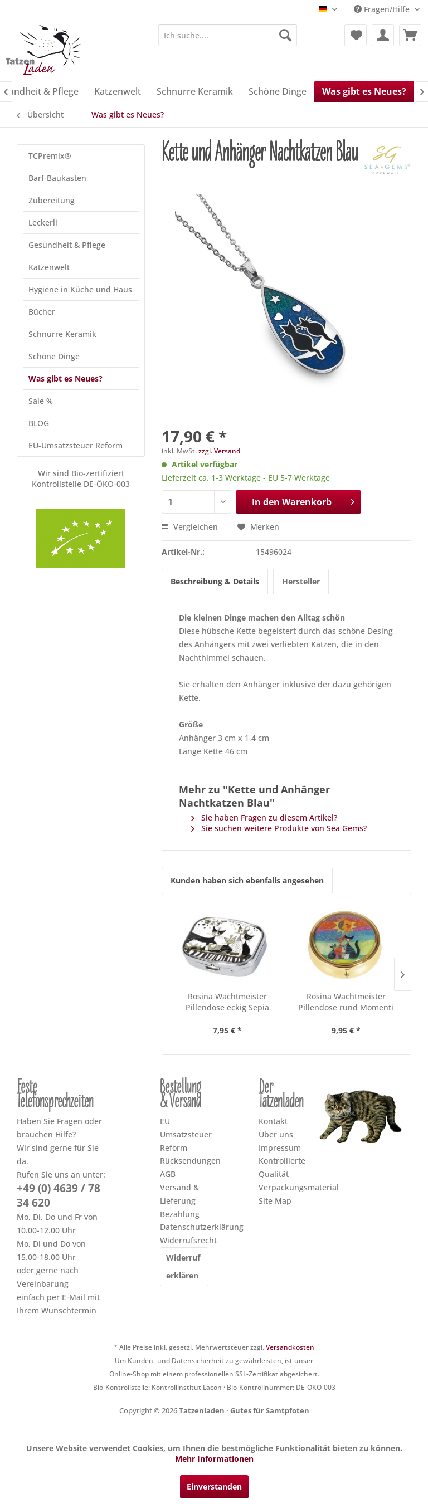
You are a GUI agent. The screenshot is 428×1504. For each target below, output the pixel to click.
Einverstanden (214, 1486)
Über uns (276, 1134)
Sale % (40, 400)
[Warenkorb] (410, 35)
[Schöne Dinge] (277, 91)
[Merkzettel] (355, 35)
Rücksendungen (184, 1160)
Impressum (280, 1147)
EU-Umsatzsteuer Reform (75, 445)
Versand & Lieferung (179, 1194)
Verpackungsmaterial (283, 1187)
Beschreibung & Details (215, 581)
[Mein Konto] (383, 35)
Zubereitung (51, 200)
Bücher (41, 311)
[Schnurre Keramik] (195, 91)
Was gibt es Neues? (65, 378)
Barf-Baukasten (57, 178)
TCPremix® (49, 155)
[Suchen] (285, 35)
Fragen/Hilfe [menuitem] (383, 9)
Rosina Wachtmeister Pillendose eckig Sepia (227, 1002)
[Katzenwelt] (117, 91)
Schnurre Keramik (62, 334)
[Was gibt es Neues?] (364, 91)
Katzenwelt (49, 267)
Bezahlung (180, 1214)
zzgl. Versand (219, 451)
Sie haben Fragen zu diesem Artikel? (264, 817)
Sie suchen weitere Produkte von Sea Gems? (279, 828)
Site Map (275, 1200)
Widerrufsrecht (184, 1240)
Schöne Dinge (54, 356)
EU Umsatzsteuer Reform (184, 1134)
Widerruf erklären (183, 1266)
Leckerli (42, 222)
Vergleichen (190, 526)
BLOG (38, 423)
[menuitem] (228, 35)
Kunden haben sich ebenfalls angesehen (247, 880)
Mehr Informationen (214, 1458)
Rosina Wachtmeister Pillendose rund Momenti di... (345, 1002)
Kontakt (273, 1121)
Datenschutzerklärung (184, 1227)
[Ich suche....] (228, 35)
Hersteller (301, 581)
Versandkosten (290, 1347)
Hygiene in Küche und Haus (80, 289)
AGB (168, 1174)
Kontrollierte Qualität (282, 1167)
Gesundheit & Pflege (66, 245)
